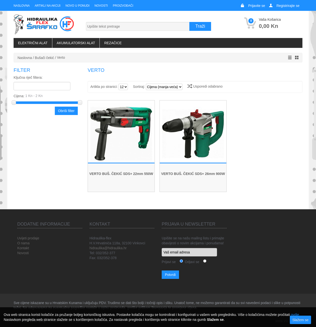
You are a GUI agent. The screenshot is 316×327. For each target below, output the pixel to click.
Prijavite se (256, 6)
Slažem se (300, 320)
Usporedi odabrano (205, 86)
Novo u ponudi (77, 5)
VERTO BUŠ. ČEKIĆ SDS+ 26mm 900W (193, 174)
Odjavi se (191, 262)
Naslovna (22, 5)
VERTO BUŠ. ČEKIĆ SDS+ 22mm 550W (121, 174)
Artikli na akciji (47, 5)
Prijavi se (169, 262)
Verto (61, 57)
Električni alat (33, 43)
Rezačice (113, 43)
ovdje (295, 315)
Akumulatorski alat (76, 43)
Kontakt (23, 248)
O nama (23, 243)
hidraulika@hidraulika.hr (108, 248)
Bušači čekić (44, 58)
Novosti (101, 5)
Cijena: (46, 96)
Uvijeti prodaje (28, 238)
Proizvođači (123, 5)
